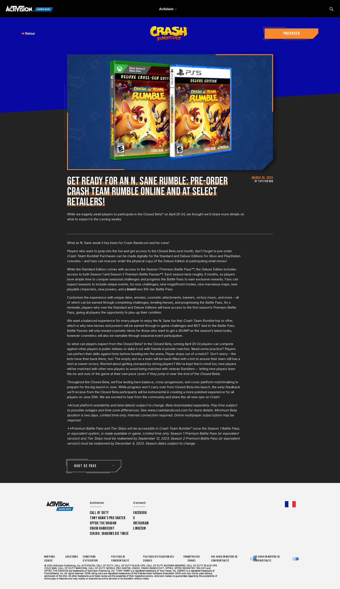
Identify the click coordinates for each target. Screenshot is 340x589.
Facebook (140, 512)
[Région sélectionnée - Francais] (290, 504)
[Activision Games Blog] (29, 9)
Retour (28, 33)
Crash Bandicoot (102, 528)
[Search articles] (331, 9)
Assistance (71, 556)
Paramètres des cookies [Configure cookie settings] (191, 558)
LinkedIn (139, 528)
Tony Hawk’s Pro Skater (107, 518)
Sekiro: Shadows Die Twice (109, 533)
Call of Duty (99, 512)
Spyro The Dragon (103, 523)
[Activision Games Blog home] (60, 506)
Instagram (141, 523)
